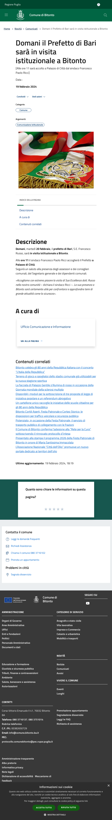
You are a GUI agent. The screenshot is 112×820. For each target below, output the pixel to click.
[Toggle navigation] (6, 15)
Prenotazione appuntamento (72, 710)
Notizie (60, 664)
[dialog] (56, 801)
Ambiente (7, 677)
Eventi (60, 689)
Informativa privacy (12, 767)
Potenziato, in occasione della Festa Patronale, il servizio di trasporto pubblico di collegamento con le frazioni (50, 422)
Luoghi (60, 693)
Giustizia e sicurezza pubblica (18, 668)
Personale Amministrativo (16, 643)
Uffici (5, 629)
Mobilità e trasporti (67, 638)
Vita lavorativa (65, 625)
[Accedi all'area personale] (98, 4)
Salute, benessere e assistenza (18, 682)
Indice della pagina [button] (30, 199)
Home (7, 29)
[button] (56, 814)
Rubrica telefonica (12, 724)
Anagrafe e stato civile (69, 621)
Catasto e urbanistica (68, 634)
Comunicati (32, 29)
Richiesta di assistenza (69, 724)
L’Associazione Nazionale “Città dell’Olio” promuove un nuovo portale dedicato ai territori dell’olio (52, 449)
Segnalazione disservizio (70, 715)
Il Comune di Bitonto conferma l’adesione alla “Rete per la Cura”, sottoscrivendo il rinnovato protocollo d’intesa (53, 431)
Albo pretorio (9, 763)
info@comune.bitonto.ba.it (24, 733)
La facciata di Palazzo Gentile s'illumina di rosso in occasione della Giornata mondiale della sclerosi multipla (55, 387)
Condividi (23, 97)
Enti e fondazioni (11, 634)
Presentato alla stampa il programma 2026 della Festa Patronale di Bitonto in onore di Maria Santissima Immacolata (55, 440)
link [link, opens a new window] (86, 801)
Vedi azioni (39, 97)
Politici (5, 638)
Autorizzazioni (9, 686)
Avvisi (60, 673)
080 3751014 (36, 719)
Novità (18, 29)
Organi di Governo (12, 621)
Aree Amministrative (13, 625)
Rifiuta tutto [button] (68, 807)
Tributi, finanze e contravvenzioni (20, 673)
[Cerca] (105, 15)
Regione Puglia (13, 4)
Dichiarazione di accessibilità (17, 776)
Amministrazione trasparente (18, 758)
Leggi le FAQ (63, 719)
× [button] (108, 786)
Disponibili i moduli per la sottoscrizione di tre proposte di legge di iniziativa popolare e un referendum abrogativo (54, 396)
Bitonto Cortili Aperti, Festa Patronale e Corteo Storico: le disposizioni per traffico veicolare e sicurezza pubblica (49, 413)
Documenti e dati (11, 647)
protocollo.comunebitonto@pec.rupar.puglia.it (27, 741)
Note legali (8, 772)
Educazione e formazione (15, 664)
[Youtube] (88, 603)
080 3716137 (20, 719)
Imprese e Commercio (68, 629)
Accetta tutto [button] (44, 807)
